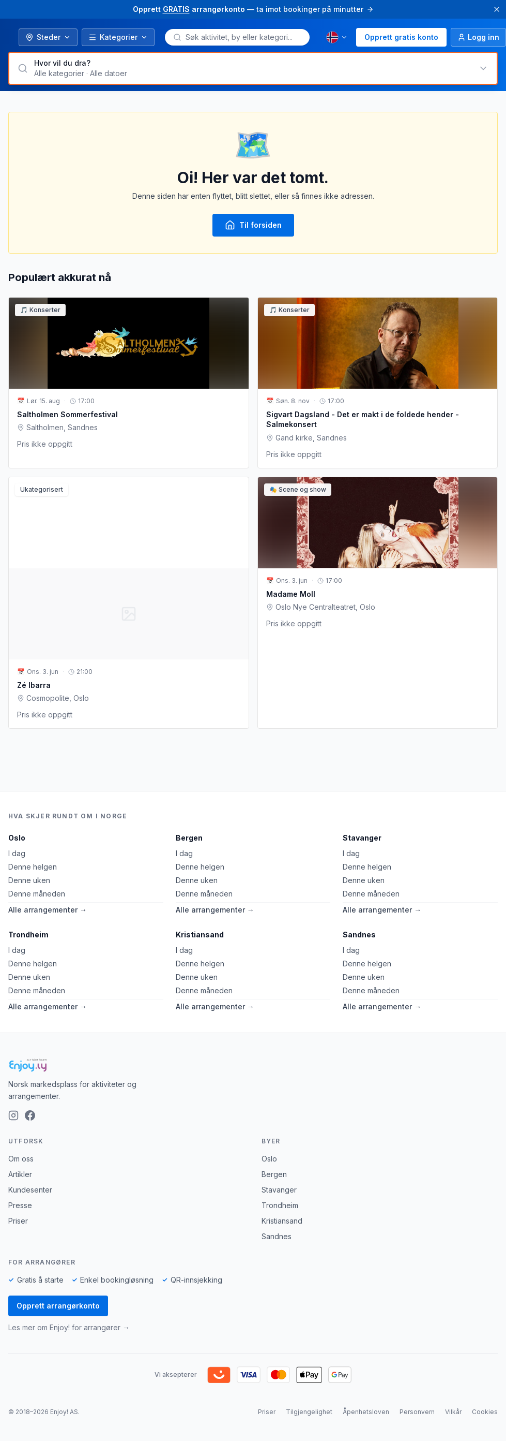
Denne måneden (36, 893)
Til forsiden (253, 225)
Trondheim (28, 934)
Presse (20, 1205)
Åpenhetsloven (366, 1412)
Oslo (16, 837)
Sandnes (359, 934)
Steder (48, 37)
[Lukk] (496, 9)
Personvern (417, 1412)
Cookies (485, 1412)
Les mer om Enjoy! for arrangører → (69, 1327)
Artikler (20, 1174)
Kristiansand (200, 934)
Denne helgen (32, 866)
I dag (16, 853)
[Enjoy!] (253, 1065)
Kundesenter (30, 1189)
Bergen (189, 837)
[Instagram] (13, 1115)
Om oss (21, 1158)
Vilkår (453, 1412)
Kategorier (118, 37)
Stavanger (362, 837)
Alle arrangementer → (47, 909)
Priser (18, 1220)
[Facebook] (30, 1115)
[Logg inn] (478, 37)
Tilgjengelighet (309, 1412)
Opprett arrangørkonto (58, 1305)
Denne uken (29, 880)
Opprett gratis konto (401, 37)
